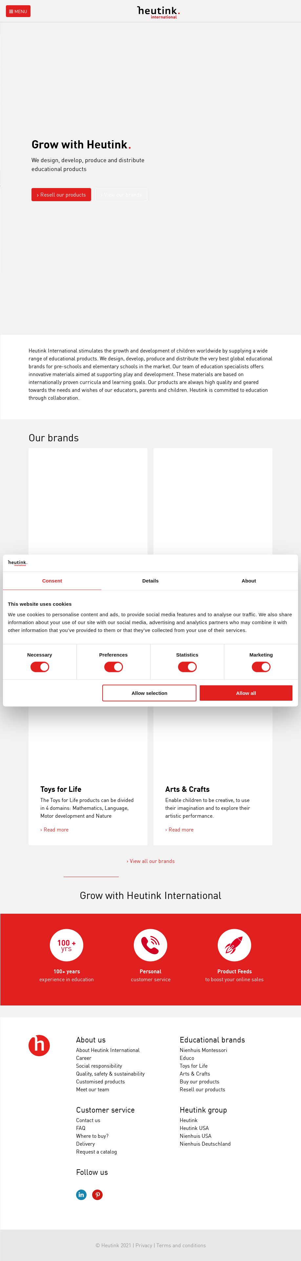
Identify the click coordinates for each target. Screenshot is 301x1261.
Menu (17, 11)
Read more (56, 829)
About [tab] (249, 580)
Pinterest (97, 1195)
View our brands (123, 194)
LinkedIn (81, 1195)
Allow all (246, 693)
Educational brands (212, 1039)
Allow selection (149, 693)
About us (91, 1039)
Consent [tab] (52, 580)
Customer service (105, 1110)
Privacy (143, 1245)
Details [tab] (150, 580)
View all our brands (152, 861)
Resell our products (63, 194)
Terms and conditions (181, 1245)
